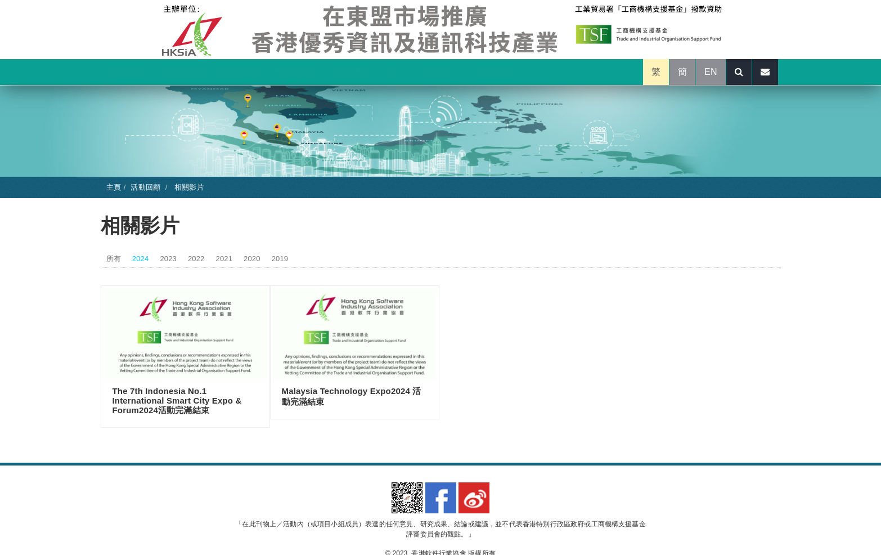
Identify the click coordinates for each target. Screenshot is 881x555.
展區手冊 (349, 72)
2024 (140, 258)
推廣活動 (184, 72)
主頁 (113, 187)
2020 (252, 258)
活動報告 (440, 72)
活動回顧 (240, 72)
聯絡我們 (491, 72)
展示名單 (294, 72)
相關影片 (188, 187)
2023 (168, 258)
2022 (196, 258)
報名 (394, 72)
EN (710, 72)
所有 (113, 258)
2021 (224, 258)
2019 (280, 258)
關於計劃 (130, 72)
